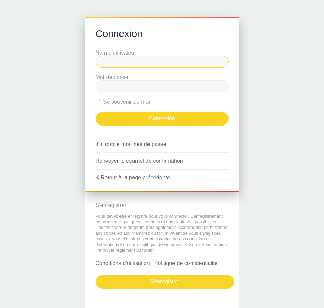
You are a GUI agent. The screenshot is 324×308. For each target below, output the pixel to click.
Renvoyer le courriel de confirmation (139, 161)
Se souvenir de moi (123, 102)
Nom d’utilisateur (116, 53)
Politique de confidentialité (186, 263)
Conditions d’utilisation (123, 263)
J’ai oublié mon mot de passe (131, 144)
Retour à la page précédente (135, 177)
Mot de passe (112, 77)
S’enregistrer (164, 281)
